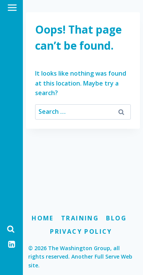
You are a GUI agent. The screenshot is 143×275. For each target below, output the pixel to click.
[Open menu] (12, 7)
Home (43, 218)
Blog (116, 218)
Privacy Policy (81, 231)
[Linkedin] (12, 244)
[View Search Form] (11, 229)
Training (80, 218)
